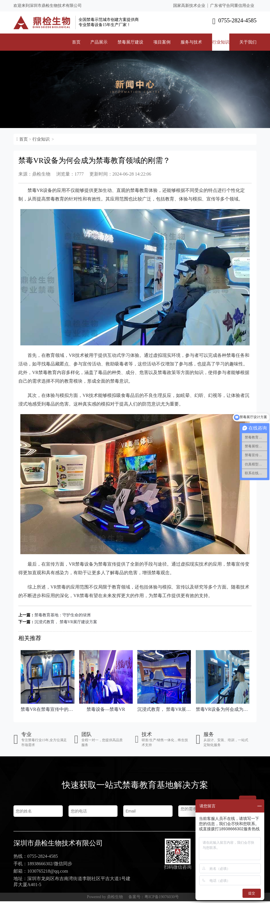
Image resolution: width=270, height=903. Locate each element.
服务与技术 (191, 42)
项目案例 (162, 42)
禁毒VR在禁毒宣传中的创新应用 (47, 709)
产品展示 (98, 42)
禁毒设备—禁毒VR (106, 709)
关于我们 (248, 42)
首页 (76, 42)
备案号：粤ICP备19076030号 (153, 898)
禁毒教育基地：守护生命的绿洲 (62, 615)
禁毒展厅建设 (130, 42)
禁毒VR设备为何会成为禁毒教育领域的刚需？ (222, 709)
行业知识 (220, 42)
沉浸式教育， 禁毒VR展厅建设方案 (65, 622)
